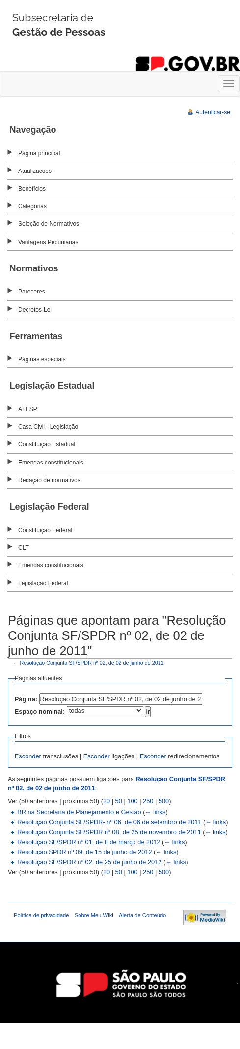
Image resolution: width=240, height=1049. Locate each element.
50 (118, 801)
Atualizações (35, 171)
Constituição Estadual (46, 444)
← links (155, 812)
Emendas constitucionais (50, 462)
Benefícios (32, 188)
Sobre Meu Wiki (94, 915)
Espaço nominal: (40, 711)
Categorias (32, 206)
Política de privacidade (41, 915)
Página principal (39, 153)
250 (148, 801)
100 (132, 801)
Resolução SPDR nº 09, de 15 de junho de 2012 (84, 851)
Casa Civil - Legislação (48, 426)
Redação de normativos (49, 480)
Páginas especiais (42, 359)
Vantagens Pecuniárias (48, 242)
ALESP (27, 409)
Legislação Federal (43, 583)
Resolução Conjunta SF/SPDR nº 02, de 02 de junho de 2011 (92, 663)
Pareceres (31, 291)
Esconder (28, 756)
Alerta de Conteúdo (142, 915)
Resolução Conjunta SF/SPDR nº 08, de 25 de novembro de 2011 (109, 832)
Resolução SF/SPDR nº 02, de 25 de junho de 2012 (89, 862)
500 (164, 801)
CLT (23, 547)
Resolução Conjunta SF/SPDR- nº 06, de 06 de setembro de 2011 (109, 822)
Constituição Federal (45, 530)
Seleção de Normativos (48, 223)
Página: (26, 699)
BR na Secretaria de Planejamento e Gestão (79, 812)
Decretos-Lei (35, 309)
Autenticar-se (212, 112)
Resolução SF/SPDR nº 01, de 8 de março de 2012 (88, 842)
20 (106, 801)
